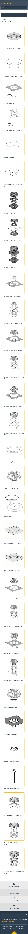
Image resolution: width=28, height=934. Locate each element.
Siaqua (3, 19)
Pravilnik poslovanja (19, 926)
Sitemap (4, 928)
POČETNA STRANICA (8, 926)
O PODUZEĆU (21, 928)
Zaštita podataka (12, 928)
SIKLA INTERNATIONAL (7, 921)
